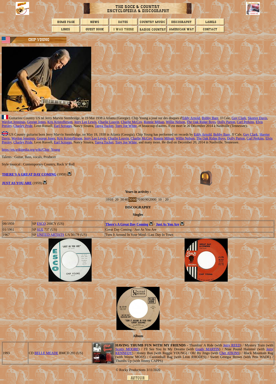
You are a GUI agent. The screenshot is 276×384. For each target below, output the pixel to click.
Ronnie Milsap (154, 122)
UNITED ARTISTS (50, 234)
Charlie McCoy (131, 122)
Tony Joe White (126, 126)
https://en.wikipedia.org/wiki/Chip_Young (31, 149)
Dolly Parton (226, 122)
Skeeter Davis (257, 118)
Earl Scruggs (63, 126)
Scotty (126, 349)
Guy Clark (239, 118)
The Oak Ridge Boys (201, 122)
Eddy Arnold (191, 118)
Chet (229, 353)
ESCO (41, 223)
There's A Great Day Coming (29, 174)
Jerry (231, 345)
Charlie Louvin (108, 122)
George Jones (36, 122)
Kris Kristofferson (60, 122)
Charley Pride (22, 126)
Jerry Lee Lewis (85, 122)
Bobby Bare (210, 118)
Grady (207, 349)
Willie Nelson (175, 122)
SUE (40, 229)
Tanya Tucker (104, 126)
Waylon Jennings (13, 122)
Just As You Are (17, 183)
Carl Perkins (245, 122)
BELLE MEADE (46, 353)
